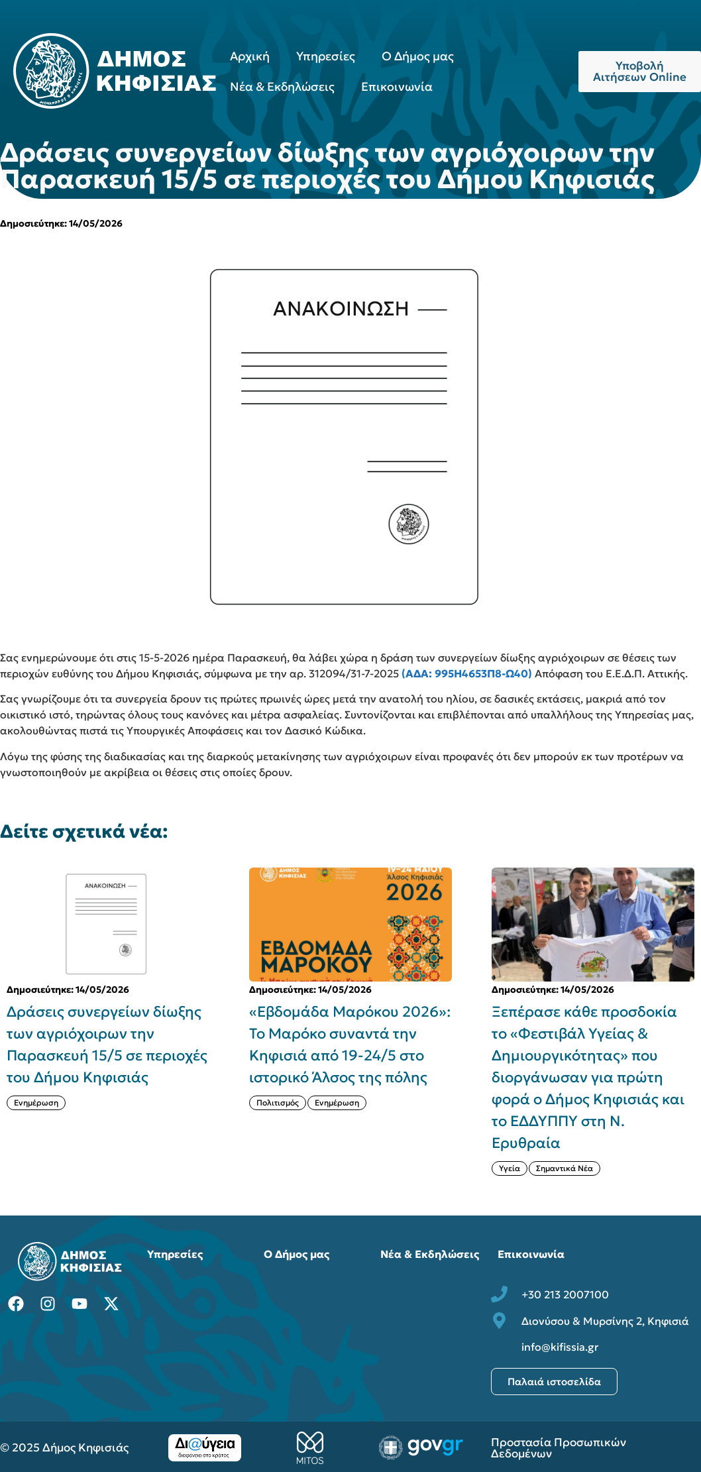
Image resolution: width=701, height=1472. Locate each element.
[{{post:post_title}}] (108, 925)
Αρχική (250, 56)
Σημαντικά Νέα (564, 1168)
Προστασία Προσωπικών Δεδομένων (558, 1448)
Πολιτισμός (277, 1102)
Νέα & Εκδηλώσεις (282, 86)
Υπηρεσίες (325, 56)
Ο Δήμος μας (418, 56)
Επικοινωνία (397, 86)
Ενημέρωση (36, 1102)
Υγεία (509, 1168)
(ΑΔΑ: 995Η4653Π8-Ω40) (467, 673)
